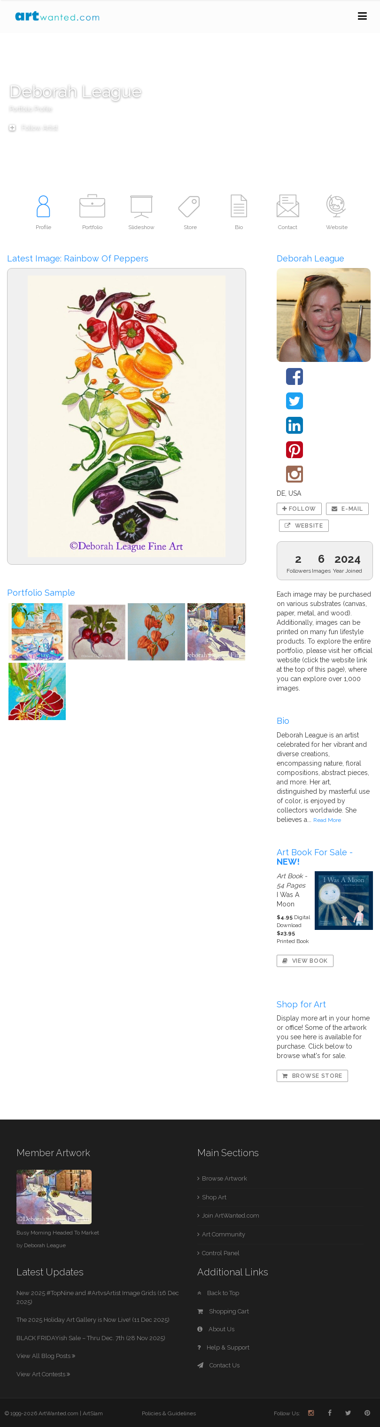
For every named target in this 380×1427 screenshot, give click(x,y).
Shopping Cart (223, 1311)
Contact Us (218, 1365)
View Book (305, 961)
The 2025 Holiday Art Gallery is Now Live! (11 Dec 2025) (93, 1319)
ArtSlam (93, 1413)
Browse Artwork (224, 1178)
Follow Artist (33, 127)
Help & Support (223, 1347)
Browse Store (312, 1076)
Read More (327, 820)
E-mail (347, 509)
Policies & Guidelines (169, 1413)
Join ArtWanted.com (230, 1215)
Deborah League (45, 1245)
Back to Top (218, 1293)
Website (304, 525)
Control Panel (221, 1253)
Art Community (223, 1234)
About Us (215, 1329)
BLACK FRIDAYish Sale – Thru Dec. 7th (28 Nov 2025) (90, 1338)
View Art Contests (43, 1374)
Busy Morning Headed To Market (57, 1232)
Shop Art (214, 1197)
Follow (299, 509)
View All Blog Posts (45, 1355)
